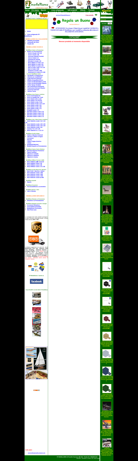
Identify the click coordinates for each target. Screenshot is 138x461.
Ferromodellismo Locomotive (36, 186)
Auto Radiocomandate (34, 206)
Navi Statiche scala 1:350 (35, 172)
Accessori (30, 138)
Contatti (91, 10)
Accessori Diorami (33, 89)
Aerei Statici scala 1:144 (34, 102)
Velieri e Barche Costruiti (35, 135)
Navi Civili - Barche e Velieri (35, 171)
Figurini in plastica (33, 155)
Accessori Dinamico (33, 205)
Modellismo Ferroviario (34, 208)
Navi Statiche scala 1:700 (35, 176)
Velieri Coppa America (34, 141)
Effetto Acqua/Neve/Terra (35, 80)
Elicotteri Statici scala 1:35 (35, 113)
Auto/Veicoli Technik (34, 59)
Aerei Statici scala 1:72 (34, 108)
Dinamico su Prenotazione (35, 200)
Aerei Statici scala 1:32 (34, 105)
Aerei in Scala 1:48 (33, 54)
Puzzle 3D (30, 44)
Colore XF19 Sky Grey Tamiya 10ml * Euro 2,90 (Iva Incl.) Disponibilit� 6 (107, 361)
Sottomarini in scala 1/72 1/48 (36, 72)
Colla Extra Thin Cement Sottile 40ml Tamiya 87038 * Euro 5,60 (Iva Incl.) (106, 238)
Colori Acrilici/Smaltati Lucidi (36, 81)
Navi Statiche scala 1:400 (35, 174)
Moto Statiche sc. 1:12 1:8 (35, 130)
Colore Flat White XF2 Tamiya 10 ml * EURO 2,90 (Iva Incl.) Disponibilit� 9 (107, 309)
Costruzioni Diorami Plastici (36, 88)
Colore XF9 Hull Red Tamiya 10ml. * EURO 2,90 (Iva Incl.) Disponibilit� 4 (106, 326)
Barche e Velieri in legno (35, 136)
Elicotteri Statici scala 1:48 (35, 115)
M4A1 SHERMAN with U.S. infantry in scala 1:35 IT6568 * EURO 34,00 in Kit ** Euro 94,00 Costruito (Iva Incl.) (107, 99)
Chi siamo (35, 10)
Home (27, 10)
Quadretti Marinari (32, 144)
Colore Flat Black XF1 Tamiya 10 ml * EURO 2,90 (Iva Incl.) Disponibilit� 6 (107, 291)
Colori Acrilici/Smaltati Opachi (36, 83)
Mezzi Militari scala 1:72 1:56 (36, 166)
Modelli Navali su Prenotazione (37, 146)
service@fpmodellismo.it (63, 15)
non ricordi (104, 23)
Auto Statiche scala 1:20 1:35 (36, 124)
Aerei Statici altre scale (34, 99)
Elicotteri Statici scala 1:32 (35, 111)
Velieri (29, 143)
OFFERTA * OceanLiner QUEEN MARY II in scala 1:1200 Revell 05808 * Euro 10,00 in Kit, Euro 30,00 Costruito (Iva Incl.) (107, 452)
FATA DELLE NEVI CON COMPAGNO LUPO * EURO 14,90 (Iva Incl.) (106, 118)
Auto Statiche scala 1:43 (34, 127)
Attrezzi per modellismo (34, 77)
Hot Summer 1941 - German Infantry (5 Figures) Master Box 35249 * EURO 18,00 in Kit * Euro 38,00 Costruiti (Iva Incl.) (106, 179)
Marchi (43, 10)
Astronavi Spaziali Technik (36, 56)
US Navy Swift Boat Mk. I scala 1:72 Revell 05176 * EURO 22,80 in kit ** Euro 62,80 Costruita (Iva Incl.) (107, 432)
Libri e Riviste (31, 191)
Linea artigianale (57, 10)
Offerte (82, 10)
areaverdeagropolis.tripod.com (36, 453)
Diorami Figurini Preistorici (35, 150)
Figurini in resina (32, 157)
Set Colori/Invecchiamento (35, 86)
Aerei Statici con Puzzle (34, 100)
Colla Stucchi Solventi (34, 78)
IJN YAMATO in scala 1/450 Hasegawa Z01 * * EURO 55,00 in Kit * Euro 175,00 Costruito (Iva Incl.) (107, 414)
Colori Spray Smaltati (34, 85)
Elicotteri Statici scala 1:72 (35, 116)
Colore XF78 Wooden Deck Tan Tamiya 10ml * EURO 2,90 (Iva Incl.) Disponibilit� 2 (107, 343)
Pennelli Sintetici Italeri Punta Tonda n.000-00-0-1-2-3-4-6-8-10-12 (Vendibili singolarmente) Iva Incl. (106, 256)
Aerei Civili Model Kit (33, 96)
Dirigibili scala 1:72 (33, 110)
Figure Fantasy (32, 152)
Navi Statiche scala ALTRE (35, 177)
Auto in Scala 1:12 (33, 58)
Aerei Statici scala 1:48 (34, 107)
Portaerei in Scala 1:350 (35, 70)
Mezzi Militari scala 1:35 (34, 163)
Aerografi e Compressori (35, 75)
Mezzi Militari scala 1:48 (34, 165)
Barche (29, 139)
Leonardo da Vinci (33, 42)
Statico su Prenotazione (34, 51)
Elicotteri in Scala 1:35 (34, 61)
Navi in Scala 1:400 (33, 69)
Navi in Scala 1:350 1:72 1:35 (36, 67)
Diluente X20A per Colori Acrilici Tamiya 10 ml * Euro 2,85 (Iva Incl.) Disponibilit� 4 (107, 274)
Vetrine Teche (31, 91)
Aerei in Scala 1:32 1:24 (35, 53)
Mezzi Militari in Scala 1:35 (35, 66)
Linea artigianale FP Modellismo (32, 35)
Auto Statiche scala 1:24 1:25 (36, 125)
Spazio (29, 182)
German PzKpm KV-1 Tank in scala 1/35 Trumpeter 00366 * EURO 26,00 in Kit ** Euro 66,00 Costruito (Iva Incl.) (106, 80)
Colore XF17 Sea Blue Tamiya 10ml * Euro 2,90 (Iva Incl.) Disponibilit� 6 (107, 378)
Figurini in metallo (32, 154)
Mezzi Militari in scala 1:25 (35, 64)
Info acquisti (72, 10)
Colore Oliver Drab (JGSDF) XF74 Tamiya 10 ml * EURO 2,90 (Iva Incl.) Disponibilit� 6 (107, 396)
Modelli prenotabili (33, 40)
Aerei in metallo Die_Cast (35, 97)
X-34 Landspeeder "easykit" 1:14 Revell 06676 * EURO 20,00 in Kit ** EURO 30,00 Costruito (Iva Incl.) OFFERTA (107, 199)
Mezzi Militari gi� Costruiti (35, 161)
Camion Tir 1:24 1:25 (33, 129)
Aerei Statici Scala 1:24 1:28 (36, 103)
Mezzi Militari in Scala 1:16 (35, 62)
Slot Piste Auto (31, 210)
